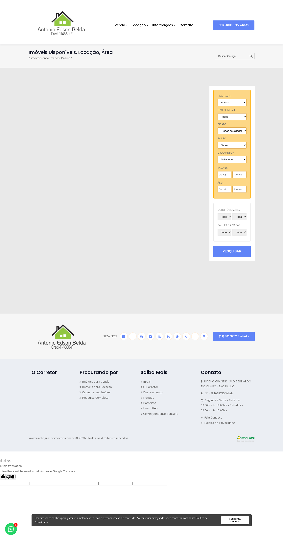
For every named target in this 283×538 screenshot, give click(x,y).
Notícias (147, 397)
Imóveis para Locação (96, 387)
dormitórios (226, 210)
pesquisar (232, 251)
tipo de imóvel (226, 110)
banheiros (224, 225)
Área (220, 182)
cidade (222, 124)
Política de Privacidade (218, 423)
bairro (222, 138)
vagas (236, 225)
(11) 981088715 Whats (233, 25)
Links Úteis (149, 408)
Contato (186, 25)
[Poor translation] (11, 477)
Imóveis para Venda (94, 381)
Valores (222, 167)
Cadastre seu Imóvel (95, 392)
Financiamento (152, 392)
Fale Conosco (211, 417)
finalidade (224, 96)
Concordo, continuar (235, 520)
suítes (236, 210)
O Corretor (149, 387)
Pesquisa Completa (94, 397)
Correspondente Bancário (159, 414)
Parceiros (148, 403)
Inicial (146, 381)
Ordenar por (226, 152)
